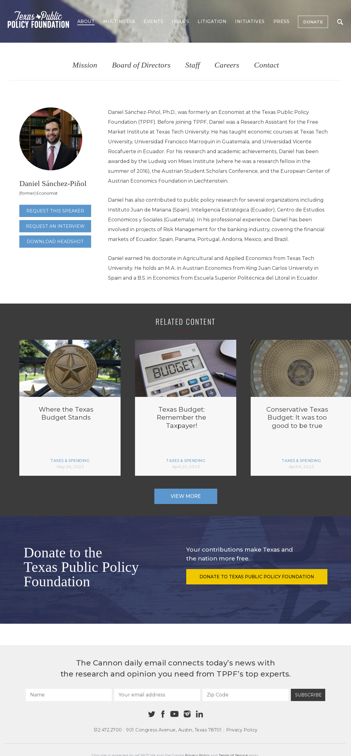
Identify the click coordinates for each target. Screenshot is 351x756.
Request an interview (55, 226)
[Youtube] (174, 714)
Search (340, 22)
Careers (226, 65)
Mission (84, 65)
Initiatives (250, 21)
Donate (313, 21)
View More (186, 496)
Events (153, 21)
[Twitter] (151, 714)
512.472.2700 (108, 730)
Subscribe (308, 695)
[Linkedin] (199, 714)
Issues (180, 21)
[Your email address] (157, 695)
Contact (266, 65)
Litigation (212, 21)
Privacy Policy (241, 730)
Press (281, 21)
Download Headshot (55, 241)
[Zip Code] (245, 695)
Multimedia (119, 21)
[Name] (69, 695)
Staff (192, 65)
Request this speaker (55, 211)
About (86, 21)
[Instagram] (187, 714)
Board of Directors (141, 65)
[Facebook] (163, 714)
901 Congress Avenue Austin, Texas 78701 (174, 730)
